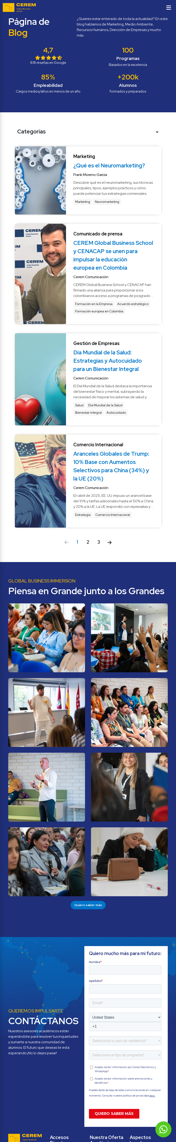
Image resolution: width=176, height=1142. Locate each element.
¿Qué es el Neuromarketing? (109, 165)
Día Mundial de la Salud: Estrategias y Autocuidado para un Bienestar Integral (108, 361)
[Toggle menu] (168, 7)
